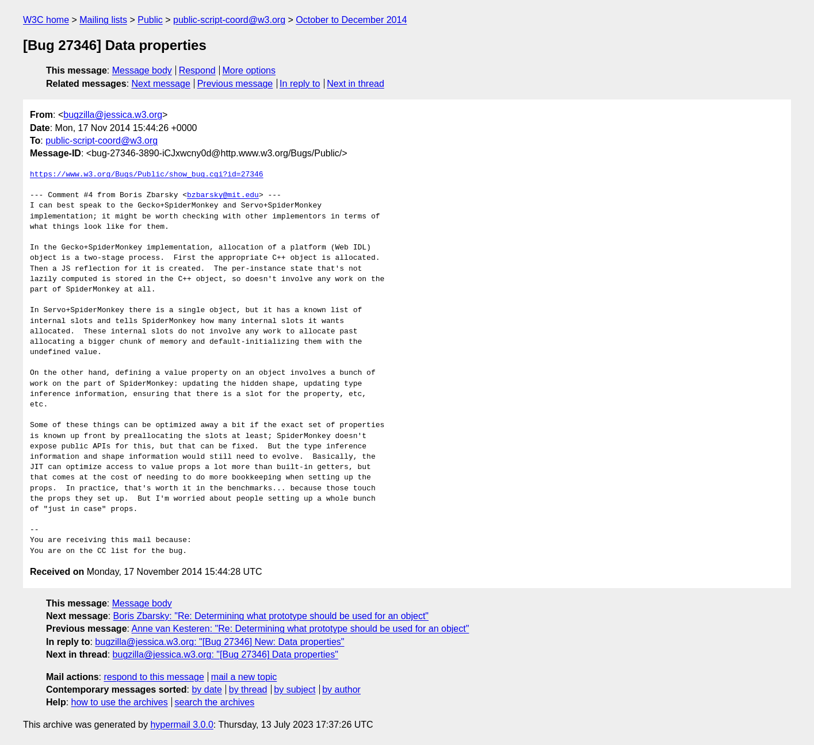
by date (206, 689)
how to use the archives (119, 702)
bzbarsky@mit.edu (223, 195)
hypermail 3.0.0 (181, 724)
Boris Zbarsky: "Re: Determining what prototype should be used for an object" (271, 616)
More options (249, 70)
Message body (142, 70)
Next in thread (355, 84)
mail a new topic (244, 677)
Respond (197, 70)
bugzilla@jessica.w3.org (112, 115)
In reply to (300, 84)
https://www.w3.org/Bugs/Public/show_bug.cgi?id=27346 (146, 175)
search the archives (215, 702)
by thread (248, 689)
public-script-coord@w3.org (229, 20)
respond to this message (154, 677)
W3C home (46, 20)
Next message (161, 84)
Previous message (235, 84)
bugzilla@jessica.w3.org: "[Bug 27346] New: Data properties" (219, 642)
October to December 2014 (351, 20)
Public (150, 20)
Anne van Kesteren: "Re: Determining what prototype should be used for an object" (300, 628)
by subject (294, 689)
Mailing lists (103, 20)
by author (341, 689)
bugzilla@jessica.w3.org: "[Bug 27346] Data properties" (225, 654)
